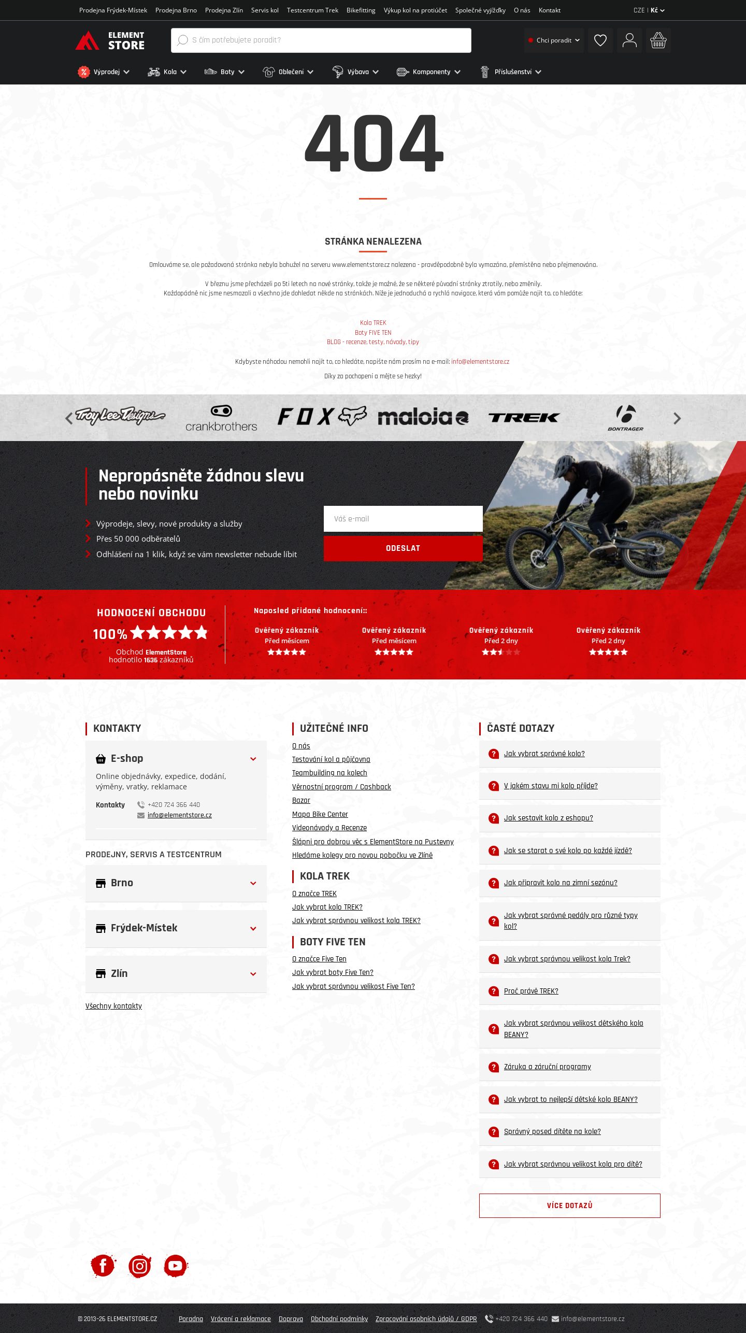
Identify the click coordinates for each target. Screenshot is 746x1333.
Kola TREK (373, 321)
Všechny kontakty (113, 1005)
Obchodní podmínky (339, 1317)
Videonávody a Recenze (329, 826)
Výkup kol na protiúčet (415, 10)
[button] (110, 72)
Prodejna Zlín (224, 10)
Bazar (301, 799)
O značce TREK (314, 892)
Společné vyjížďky (480, 10)
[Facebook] (103, 1264)
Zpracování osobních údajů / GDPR (426, 1317)
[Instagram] (140, 1264)
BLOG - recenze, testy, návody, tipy (373, 340)
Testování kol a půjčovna (331, 758)
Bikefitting (361, 10)
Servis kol (265, 10)
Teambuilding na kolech (329, 771)
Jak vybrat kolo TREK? (327, 906)
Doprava (291, 1317)
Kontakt (550, 10)
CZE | (649, 10)
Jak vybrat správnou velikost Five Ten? (353, 984)
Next (676, 415)
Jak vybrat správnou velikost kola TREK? (356, 919)
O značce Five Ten (319, 957)
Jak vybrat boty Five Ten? (333, 971)
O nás (522, 10)
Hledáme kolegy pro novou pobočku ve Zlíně (362, 854)
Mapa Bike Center (320, 812)
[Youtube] (176, 1264)
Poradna (191, 1317)
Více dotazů (570, 1204)
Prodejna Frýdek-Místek (113, 10)
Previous (70, 415)
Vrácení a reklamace (241, 1317)
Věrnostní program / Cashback (341, 785)
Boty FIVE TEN (373, 331)
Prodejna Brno (176, 10)
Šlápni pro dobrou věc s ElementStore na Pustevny (373, 840)
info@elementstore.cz (480, 360)
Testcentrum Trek (312, 10)
